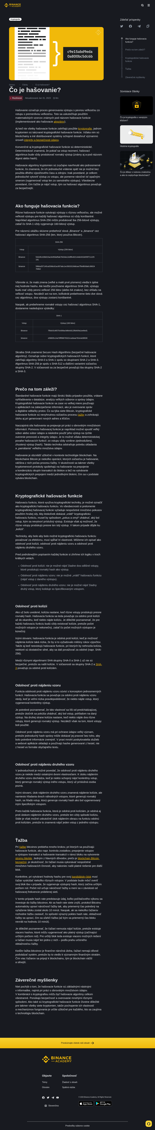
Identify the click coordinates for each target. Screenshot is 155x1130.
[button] (148, 5)
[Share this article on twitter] (121, 26)
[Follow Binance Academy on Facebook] (43, 1097)
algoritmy (59, 121)
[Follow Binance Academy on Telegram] (52, 1097)
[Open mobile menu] (149, 5)
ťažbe (22, 846)
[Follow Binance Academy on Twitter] (48, 1098)
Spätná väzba (68, 1087)
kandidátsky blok (81, 876)
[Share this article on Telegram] (139, 26)
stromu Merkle (23, 858)
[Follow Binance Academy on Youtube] (57, 1097)
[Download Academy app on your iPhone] (86, 1104)
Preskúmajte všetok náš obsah (77, 1043)
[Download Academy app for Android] (103, 1104)
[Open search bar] (141, 5)
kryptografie (85, 128)
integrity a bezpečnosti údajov (41, 140)
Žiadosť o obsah (69, 1082)
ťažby (81, 414)
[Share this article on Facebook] (130, 26)
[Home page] (12, 5)
